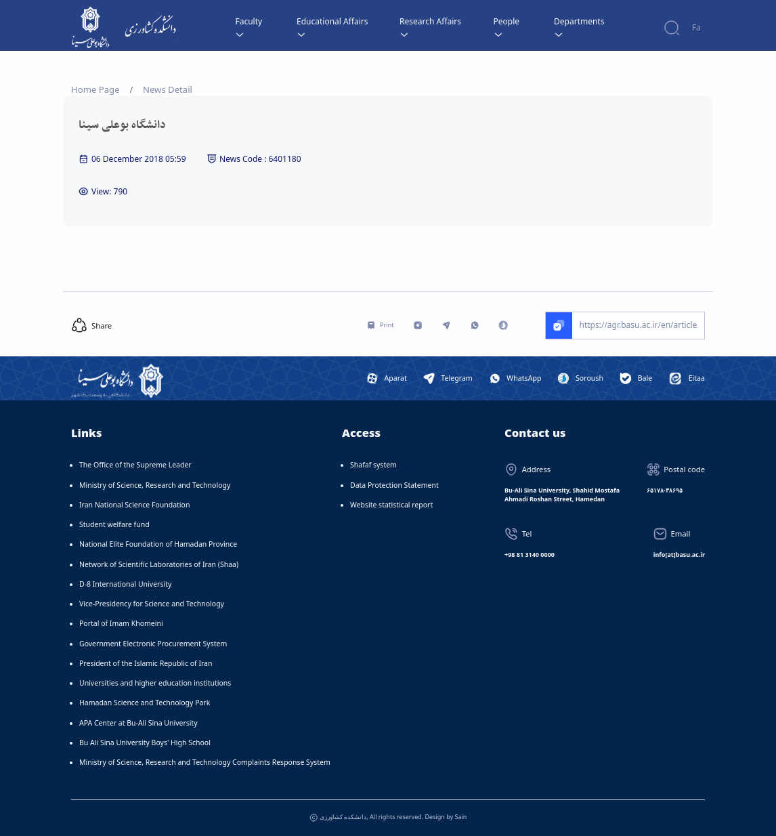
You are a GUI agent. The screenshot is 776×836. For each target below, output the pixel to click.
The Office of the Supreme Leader (135, 464)
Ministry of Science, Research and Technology (154, 485)
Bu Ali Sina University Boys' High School (145, 742)
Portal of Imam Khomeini (121, 623)
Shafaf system (373, 464)
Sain (461, 816)
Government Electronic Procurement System (153, 643)
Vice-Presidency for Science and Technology (151, 603)
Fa (696, 27)
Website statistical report (391, 504)
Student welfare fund (114, 524)
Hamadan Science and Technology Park (144, 702)
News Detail (167, 89)
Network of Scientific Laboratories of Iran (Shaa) (158, 564)
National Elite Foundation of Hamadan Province (158, 544)
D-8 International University (125, 584)
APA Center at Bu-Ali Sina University (138, 723)
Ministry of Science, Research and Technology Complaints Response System (204, 762)
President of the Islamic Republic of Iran (145, 663)
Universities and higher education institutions (155, 683)
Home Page (95, 89)
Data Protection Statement (394, 485)
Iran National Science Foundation (134, 504)
